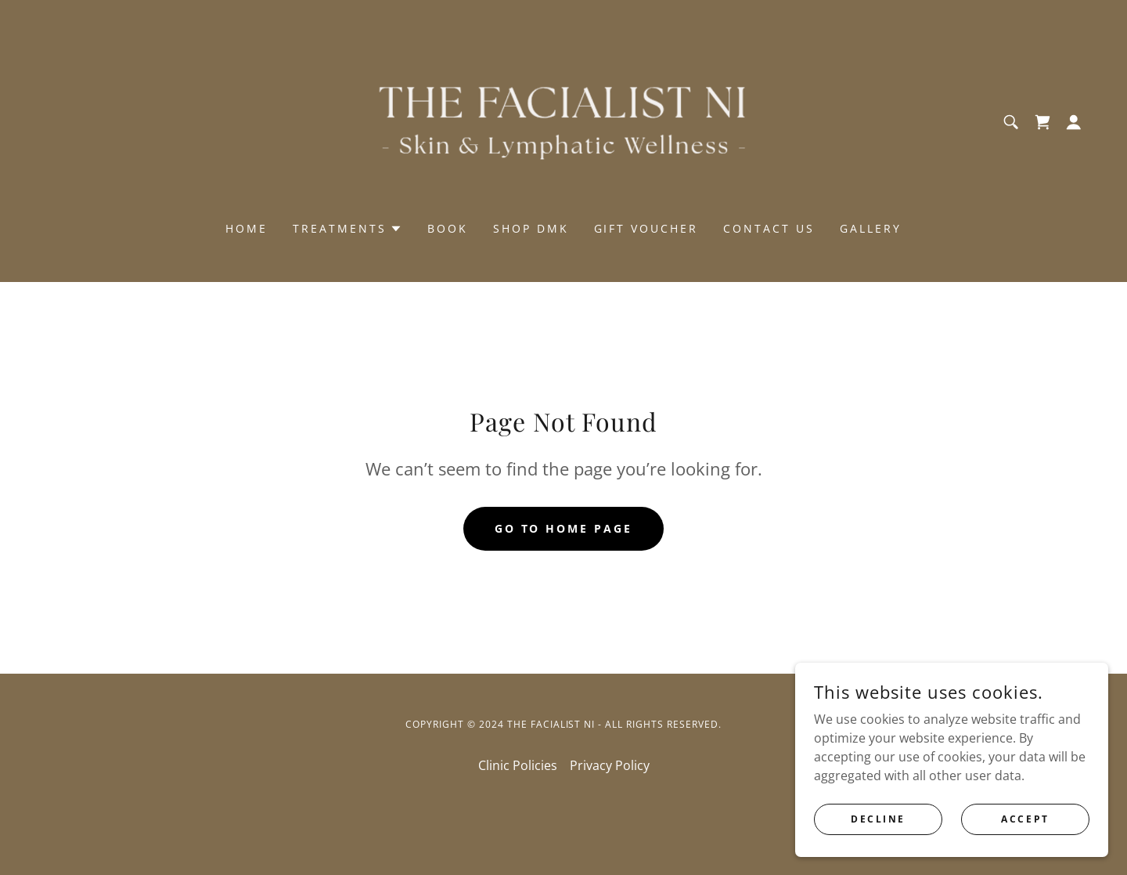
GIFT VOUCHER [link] (646, 228)
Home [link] (246, 228)
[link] (563, 120)
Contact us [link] (769, 228)
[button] (1073, 122)
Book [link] (447, 228)
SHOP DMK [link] (531, 228)
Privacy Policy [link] (610, 765)
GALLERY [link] (871, 228)
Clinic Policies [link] (517, 765)
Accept (1025, 819)
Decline (878, 819)
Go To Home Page (564, 528)
